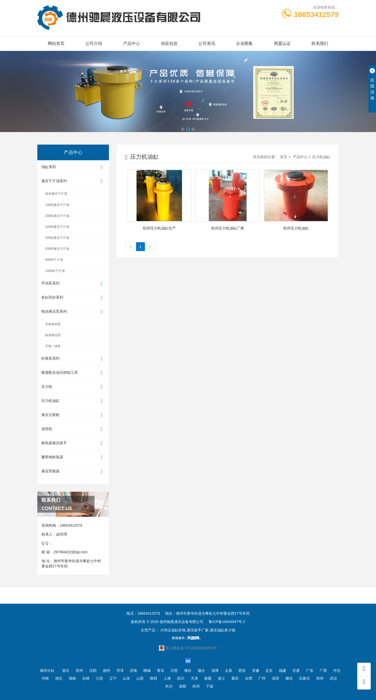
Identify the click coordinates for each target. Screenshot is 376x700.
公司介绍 (93, 43)
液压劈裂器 (73, 471)
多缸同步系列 (73, 298)
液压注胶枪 (73, 415)
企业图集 (244, 43)
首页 (283, 157)
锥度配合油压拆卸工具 (73, 373)
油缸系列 (73, 167)
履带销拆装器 (73, 457)
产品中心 (131, 43)
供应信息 (169, 43)
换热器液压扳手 (73, 443)
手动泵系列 (73, 284)
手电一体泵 (53, 346)
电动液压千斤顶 (56, 193)
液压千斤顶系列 (73, 181)
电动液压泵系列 (73, 312)
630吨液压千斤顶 (57, 249)
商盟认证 (282, 43)
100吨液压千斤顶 (57, 205)
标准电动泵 (53, 335)
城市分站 (47, 670)
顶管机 (73, 429)
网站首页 (56, 43)
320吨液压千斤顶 (57, 227)
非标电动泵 (53, 324)
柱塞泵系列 (73, 359)
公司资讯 (206, 43)
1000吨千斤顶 (55, 271)
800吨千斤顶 (54, 260)
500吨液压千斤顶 (57, 238)
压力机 (73, 387)
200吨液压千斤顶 (57, 216)
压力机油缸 (73, 401)
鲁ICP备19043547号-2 (227, 622)
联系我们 (320, 43)
